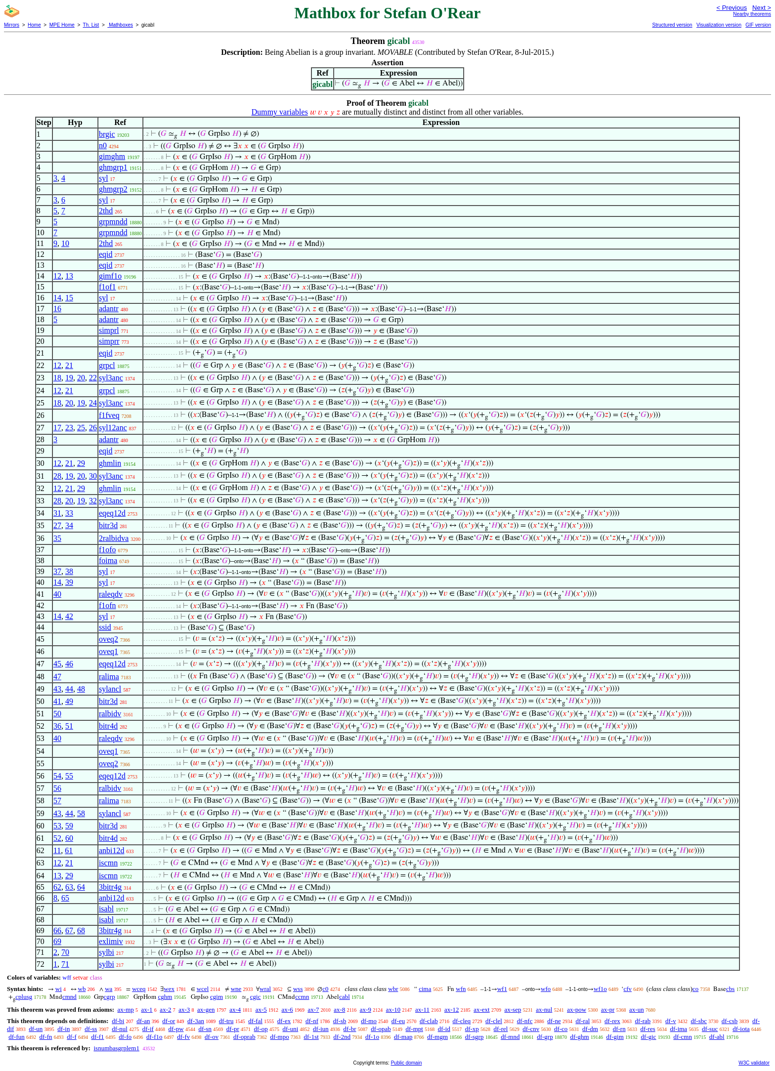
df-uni (291, 1028)
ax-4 (235, 1009)
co (695, 988)
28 (57, 476)
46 (69, 663)
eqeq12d (112, 513)
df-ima (678, 1028)
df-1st (310, 1036)
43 (57, 689)
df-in (63, 1028)
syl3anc (111, 377)
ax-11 (422, 1009)
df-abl (717, 1036)
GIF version (758, 25)
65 (65, 898)
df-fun (16, 1036)
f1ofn (107, 605)
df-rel (501, 1028)
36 (57, 726)
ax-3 (184, 1009)
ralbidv (110, 713)
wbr (393, 988)
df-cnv (530, 1028)
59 (69, 826)
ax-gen (206, 1009)
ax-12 (451, 1009)
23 (69, 427)
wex (169, 988)
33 (69, 513)
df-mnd (510, 1036)
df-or (168, 1021)
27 (57, 525)
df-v (670, 1021)
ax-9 (365, 1009)
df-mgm (437, 1036)
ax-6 (287, 1009)
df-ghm (579, 1036)
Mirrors (11, 25)
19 (69, 377)
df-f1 (97, 1036)
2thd (106, 210)
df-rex (612, 1021)
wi (58, 988)
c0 (325, 988)
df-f (72, 1036)
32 (93, 500)
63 (69, 887)
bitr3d (108, 525)
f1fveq (109, 415)
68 (81, 930)
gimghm (112, 156)
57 (57, 800)
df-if (148, 1028)
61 (69, 850)
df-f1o (154, 1036)
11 (57, 850)
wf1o (600, 988)
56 (57, 788)
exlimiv (111, 941)
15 (69, 297)
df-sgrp (474, 1036)
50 (57, 713)
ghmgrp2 (113, 189)
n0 (103, 145)
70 (65, 952)
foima (108, 560)
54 (57, 776)
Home (34, 25)
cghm (165, 996)
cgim (216, 996)
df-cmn (682, 1036)
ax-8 (339, 1009)
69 (57, 941)
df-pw (176, 1028)
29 (81, 463)
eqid (106, 254)
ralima (109, 676)
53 (57, 826)
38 (69, 571)
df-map (403, 1036)
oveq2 (108, 639)
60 (69, 838)
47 (57, 676)
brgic (107, 134)
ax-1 (147, 1009)
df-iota (741, 1028)
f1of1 (107, 287)
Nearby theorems (752, 14)
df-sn (205, 1028)
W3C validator (754, 1063)
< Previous (731, 7)
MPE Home (62, 25)
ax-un (636, 1009)
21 (69, 365)
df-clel (493, 1021)
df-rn (619, 1028)
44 (69, 689)
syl (103, 178)
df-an (143, 1021)
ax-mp (126, 1009)
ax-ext (481, 1009)
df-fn (46, 1036)
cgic (255, 996)
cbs (730, 988)
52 (57, 838)
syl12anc (113, 427)
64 (81, 887)
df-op (261, 1028)
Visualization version (718, 25)
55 (69, 776)
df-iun (321, 1028)
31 (57, 513)
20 (81, 377)
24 (93, 403)
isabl (106, 909)
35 (57, 538)
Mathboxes (120, 25)
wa (108, 988)
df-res (647, 1028)
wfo (546, 988)
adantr (109, 308)
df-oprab (244, 1036)
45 (57, 663)
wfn (461, 988)
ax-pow (576, 1009)
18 (57, 377)
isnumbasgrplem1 (116, 1048)
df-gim (614, 1036)
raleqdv (111, 594)
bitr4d (108, 726)
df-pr (232, 1028)
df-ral (582, 1021)
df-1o (372, 1036)
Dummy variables (280, 112)
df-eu (398, 1021)
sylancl (110, 689)
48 (81, 689)
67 (69, 930)
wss (298, 988)
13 (69, 276)
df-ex (284, 1021)
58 (81, 813)
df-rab (643, 1021)
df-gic (648, 1036)
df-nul (120, 1028)
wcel (203, 988)
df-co (560, 1028)
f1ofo (107, 549)
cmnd (69, 996)
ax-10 (393, 1009)
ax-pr (607, 1009)
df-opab (380, 1028)
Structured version (672, 25)
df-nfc (525, 1021)
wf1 (502, 988)
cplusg (23, 996)
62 (57, 887)
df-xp (472, 1028)
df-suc (710, 1028)
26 (93, 427)
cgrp (109, 996)
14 (57, 297)
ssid (105, 627)
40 (57, 594)
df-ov (211, 1036)
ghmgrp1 (113, 167)
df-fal (255, 1021)
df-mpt (414, 1028)
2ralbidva (114, 538)
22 (93, 377)
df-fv (183, 1036)
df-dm (590, 1028)
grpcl (107, 365)
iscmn (108, 863)
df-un (36, 1028)
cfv (627, 988)
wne (236, 988)
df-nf (311, 1021)
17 (57, 427)
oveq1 (108, 651)
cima (425, 988)
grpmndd (113, 221)
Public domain (406, 1063)
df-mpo (279, 1036)
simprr (109, 341)
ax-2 (165, 1009)
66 (57, 930)
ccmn (302, 996)
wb (82, 988)
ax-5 (261, 1009)
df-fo (125, 1036)
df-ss (91, 1028)
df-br (350, 1028)
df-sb (339, 1021)
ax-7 (313, 1009)
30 (93, 476)
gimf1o (110, 276)
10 (65, 243)
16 (57, 308)
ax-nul (544, 1009)
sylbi (106, 952)
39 (69, 582)
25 (81, 427)
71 (65, 964)
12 (57, 276)
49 (69, 701)
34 (69, 525)
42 (69, 616)
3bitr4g (110, 887)
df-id (444, 1028)
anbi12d (112, 850)
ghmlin (110, 463)
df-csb (730, 1021)
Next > (761, 7)
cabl (344, 996)
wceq (138, 988)
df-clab (429, 1021)
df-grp (545, 1036)
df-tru (226, 1021)
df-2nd (342, 1036)
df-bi (118, 1021)
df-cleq (461, 1021)
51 (69, 726)
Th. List (91, 25)
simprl (109, 330)
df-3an (195, 1021)
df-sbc (698, 1021)
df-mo (369, 1021)
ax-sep (512, 1009)
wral (265, 988)
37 (57, 571)
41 (57, 701)
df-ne (553, 1021)
